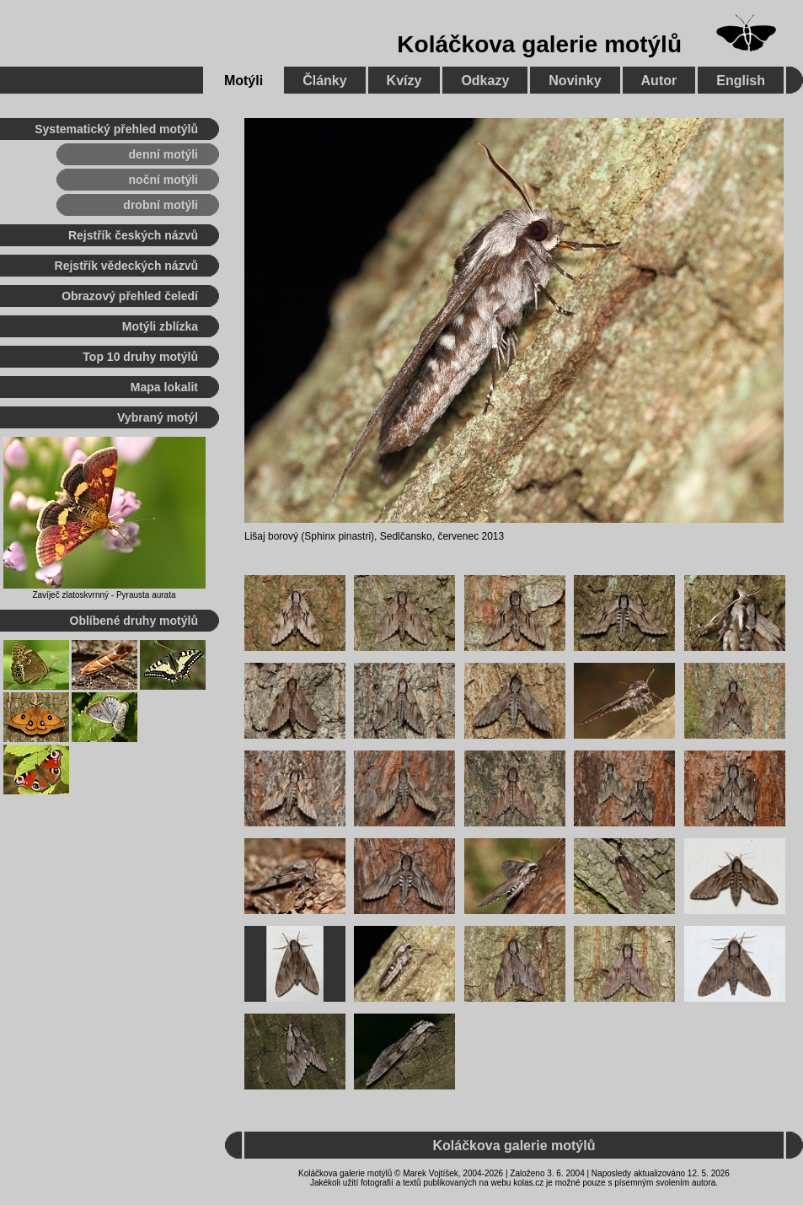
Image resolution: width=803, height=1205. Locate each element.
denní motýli (163, 154)
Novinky (575, 80)
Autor (659, 80)
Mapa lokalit (164, 387)
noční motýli (163, 179)
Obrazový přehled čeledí (130, 296)
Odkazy (485, 80)
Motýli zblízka (160, 326)
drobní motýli (160, 205)
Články (324, 80)
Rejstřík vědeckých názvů (126, 265)
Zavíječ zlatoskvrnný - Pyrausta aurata (103, 595)
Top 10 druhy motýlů (140, 356)
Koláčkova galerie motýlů (539, 44)
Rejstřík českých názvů (133, 235)
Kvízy (404, 80)
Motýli (243, 80)
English (740, 80)
